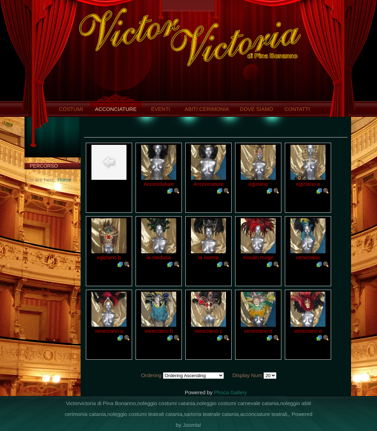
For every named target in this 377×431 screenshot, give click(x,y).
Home (64, 180)
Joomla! (192, 425)
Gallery (238, 392)
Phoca (221, 392)
